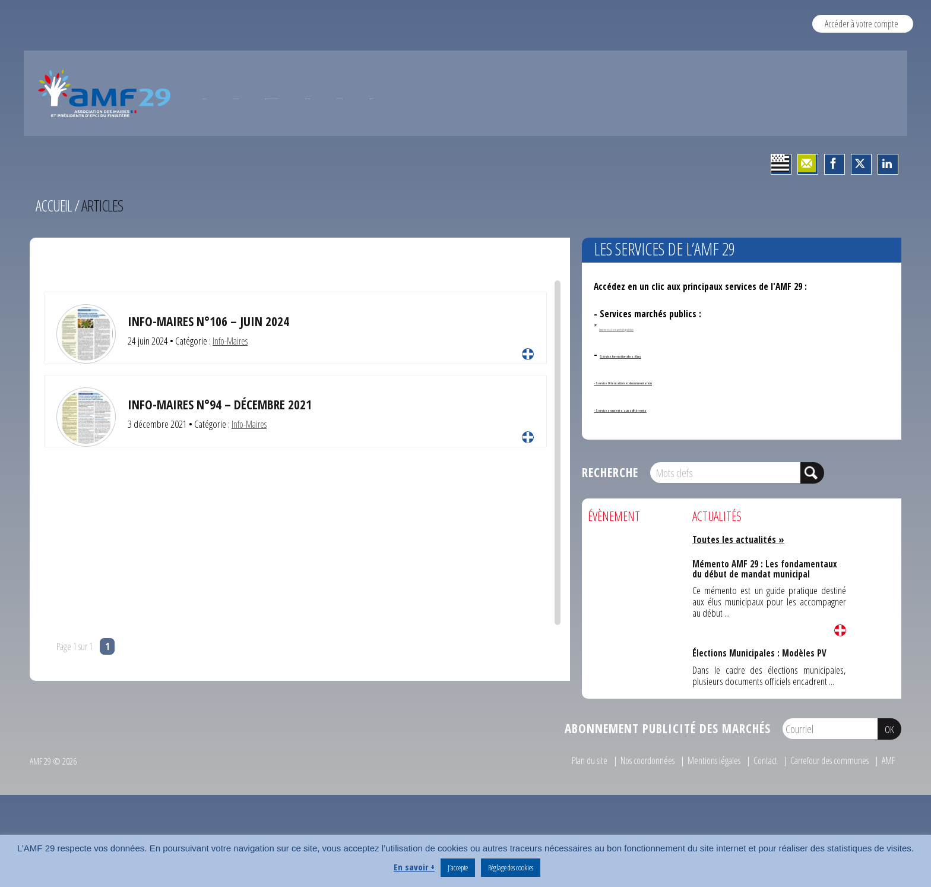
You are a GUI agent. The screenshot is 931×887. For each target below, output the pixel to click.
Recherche (610, 521)
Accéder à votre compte (861, 23)
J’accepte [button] (458, 867)
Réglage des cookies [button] (510, 867)
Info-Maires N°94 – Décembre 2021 (226, 453)
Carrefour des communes (825, 809)
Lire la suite (528, 403)
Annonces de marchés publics (644, 376)
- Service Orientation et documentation (672, 430)
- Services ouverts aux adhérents (658, 456)
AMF (888, 809)
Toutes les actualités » (740, 588)
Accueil (54, 254)
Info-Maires (232, 389)
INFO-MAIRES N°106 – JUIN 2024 (213, 370)
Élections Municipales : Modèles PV (759, 701)
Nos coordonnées (630, 809)
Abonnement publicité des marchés (668, 777)
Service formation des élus (652, 402)
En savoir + (414, 867)
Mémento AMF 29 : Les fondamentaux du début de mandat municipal (764, 616)
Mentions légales (702, 809)
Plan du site (568, 809)
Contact (756, 809)
